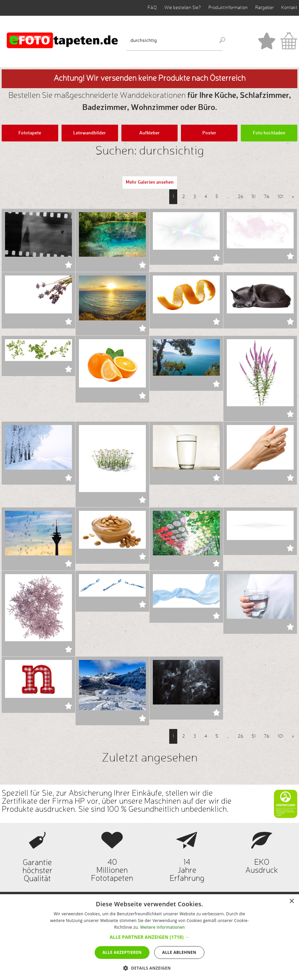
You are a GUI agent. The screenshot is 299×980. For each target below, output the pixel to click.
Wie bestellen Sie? (182, 7)
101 (280, 196)
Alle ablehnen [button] (179, 952)
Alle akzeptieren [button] (122, 952)
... (227, 196)
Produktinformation (228, 7)
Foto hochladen (269, 133)
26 (240, 196)
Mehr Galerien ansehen (150, 182)
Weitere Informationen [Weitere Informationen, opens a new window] (162, 927)
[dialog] (149, 937)
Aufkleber (149, 133)
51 (254, 196)
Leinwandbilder (89, 133)
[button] (150, 936)
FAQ (152, 7)
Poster (209, 133)
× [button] (291, 901)
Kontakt (289, 7)
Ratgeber (264, 7)
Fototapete (29, 133)
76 (266, 196)
